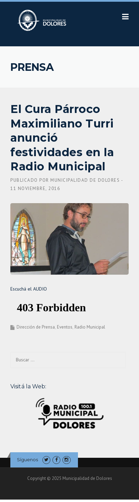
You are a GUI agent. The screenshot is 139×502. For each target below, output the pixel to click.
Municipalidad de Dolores (85, 180)
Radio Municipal (90, 327)
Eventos (64, 327)
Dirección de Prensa (36, 327)
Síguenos (27, 459)
